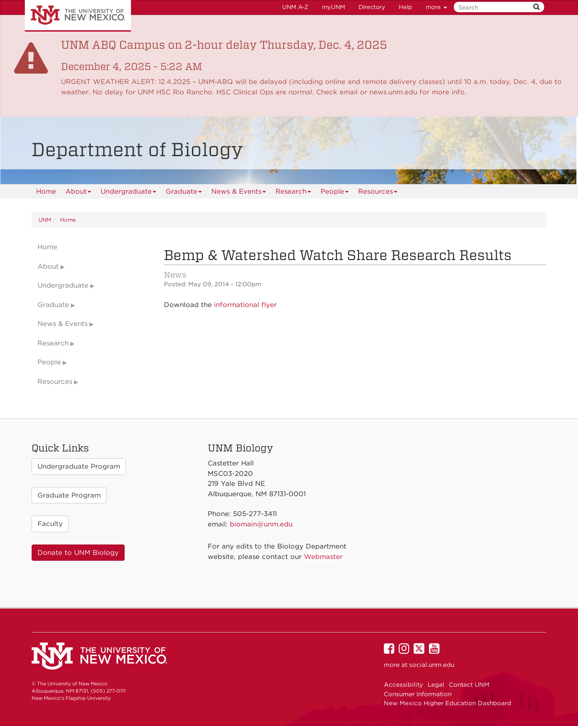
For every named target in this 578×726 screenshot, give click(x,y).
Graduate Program (69, 495)
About (78, 193)
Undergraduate (129, 193)
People (335, 193)
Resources (378, 193)
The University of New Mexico (78, 16)
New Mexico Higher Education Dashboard (447, 703)
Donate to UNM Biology (78, 553)
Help (405, 7)
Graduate (184, 193)
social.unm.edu (431, 664)
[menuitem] (46, 191)
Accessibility (403, 684)
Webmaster (323, 557)
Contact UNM (469, 684)
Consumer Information (418, 694)
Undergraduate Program (78, 466)
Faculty (50, 524)
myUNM (333, 7)
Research (293, 193)
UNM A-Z (295, 7)
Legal (436, 684)
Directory (372, 7)
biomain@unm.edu (261, 524)
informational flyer (245, 305)
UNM (44, 219)
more (436, 7)
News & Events (238, 193)
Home (46, 191)
